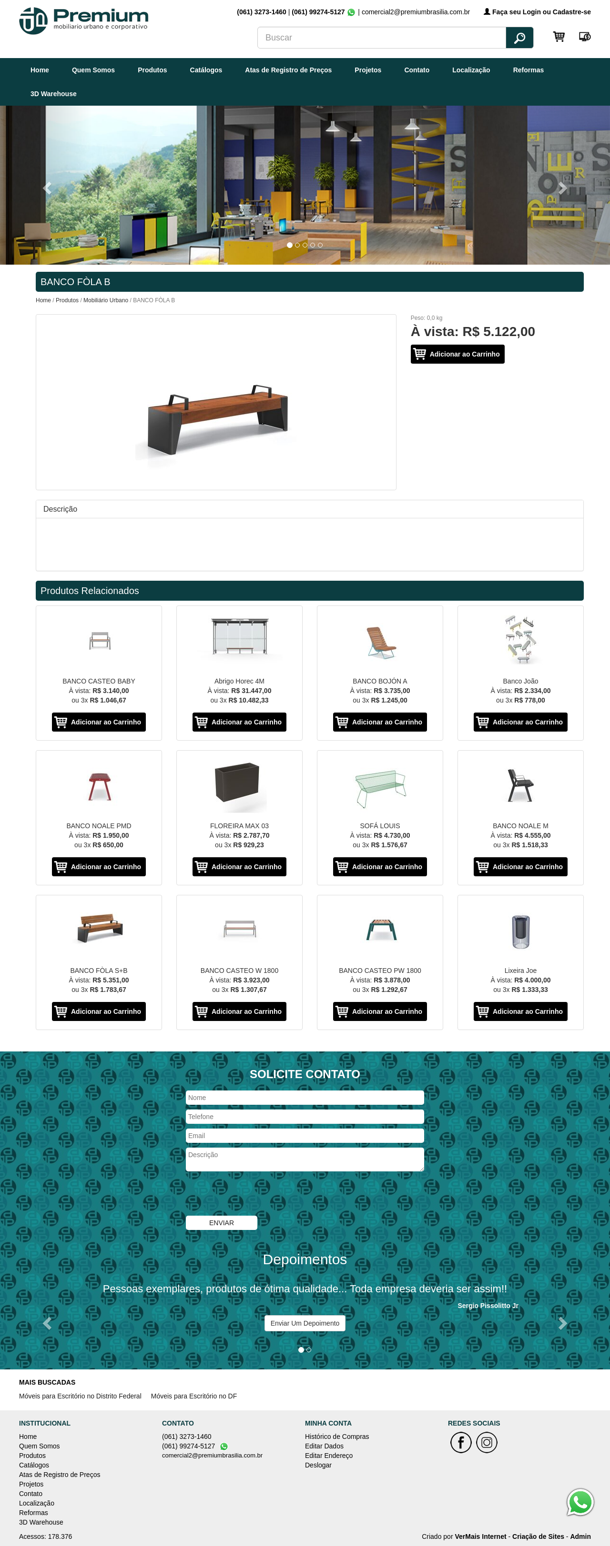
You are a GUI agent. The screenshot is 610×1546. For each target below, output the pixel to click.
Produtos (152, 70)
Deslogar (318, 1465)
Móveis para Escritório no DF (194, 1396)
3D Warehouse (53, 94)
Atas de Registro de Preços (288, 70)
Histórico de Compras (337, 1436)
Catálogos (206, 70)
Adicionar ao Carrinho (465, 354)
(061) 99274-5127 (318, 12)
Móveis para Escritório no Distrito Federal (80, 1396)
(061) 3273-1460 (262, 12)
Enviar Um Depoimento (305, 1323)
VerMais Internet (480, 1536)
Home (39, 70)
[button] (46, 185)
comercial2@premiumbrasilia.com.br (212, 1455)
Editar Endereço (329, 1455)
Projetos (368, 70)
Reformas (528, 70)
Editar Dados (324, 1446)
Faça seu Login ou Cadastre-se (537, 12)
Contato (416, 70)
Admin (580, 1536)
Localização (471, 70)
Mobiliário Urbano (105, 300)
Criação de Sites (538, 1536)
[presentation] (258, 1194)
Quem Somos (93, 70)
